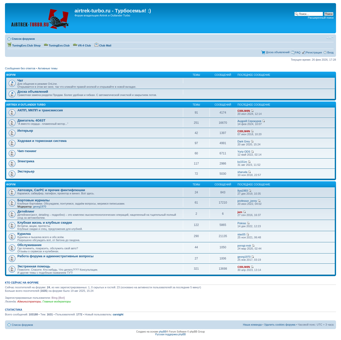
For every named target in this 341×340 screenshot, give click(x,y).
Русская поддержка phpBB (170, 334)
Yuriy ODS (244, 151)
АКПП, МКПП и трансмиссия (40, 110)
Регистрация (314, 52)
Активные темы (47, 68)
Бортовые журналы (33, 200)
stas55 (242, 234)
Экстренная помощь (33, 266)
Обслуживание (29, 245)
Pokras (242, 223)
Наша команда (252, 324)
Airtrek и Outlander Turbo (25, 104)
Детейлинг (26, 211)
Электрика (25, 161)
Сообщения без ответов (20, 68)
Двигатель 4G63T (31, 120)
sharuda (243, 171)
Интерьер (25, 130)
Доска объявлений (278, 52)
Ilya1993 (243, 190)
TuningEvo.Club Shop (24, 45)
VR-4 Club (82, 45)
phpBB (162, 331)
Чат (20, 80)
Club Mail (102, 45)
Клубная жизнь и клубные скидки (44, 222)
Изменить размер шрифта (330, 38)
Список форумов (23, 38)
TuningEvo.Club (57, 45)
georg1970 (39, 206)
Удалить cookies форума (280, 324)
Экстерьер (26, 171)
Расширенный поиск (321, 17)
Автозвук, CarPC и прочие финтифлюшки (51, 190)
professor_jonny (247, 200)
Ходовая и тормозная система (42, 141)
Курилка (24, 234)
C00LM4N (244, 110)
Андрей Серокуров (249, 121)
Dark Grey (244, 141)
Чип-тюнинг (27, 151)
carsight (118, 314)
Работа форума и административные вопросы (55, 256)
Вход (330, 52)
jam (240, 212)
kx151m (242, 161)
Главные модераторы (57, 301)
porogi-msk (244, 245)
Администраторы (29, 301)
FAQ (297, 52)
